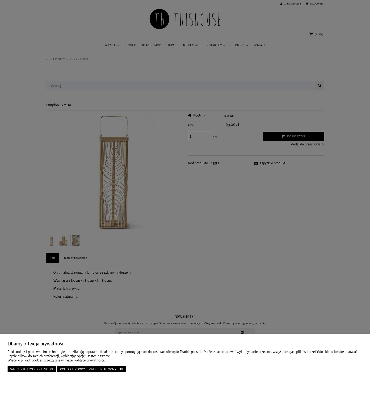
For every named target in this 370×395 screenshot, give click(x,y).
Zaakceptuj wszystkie (107, 369)
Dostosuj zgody (72, 369)
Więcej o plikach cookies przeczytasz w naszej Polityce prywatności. (56, 360)
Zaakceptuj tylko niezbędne (32, 369)
